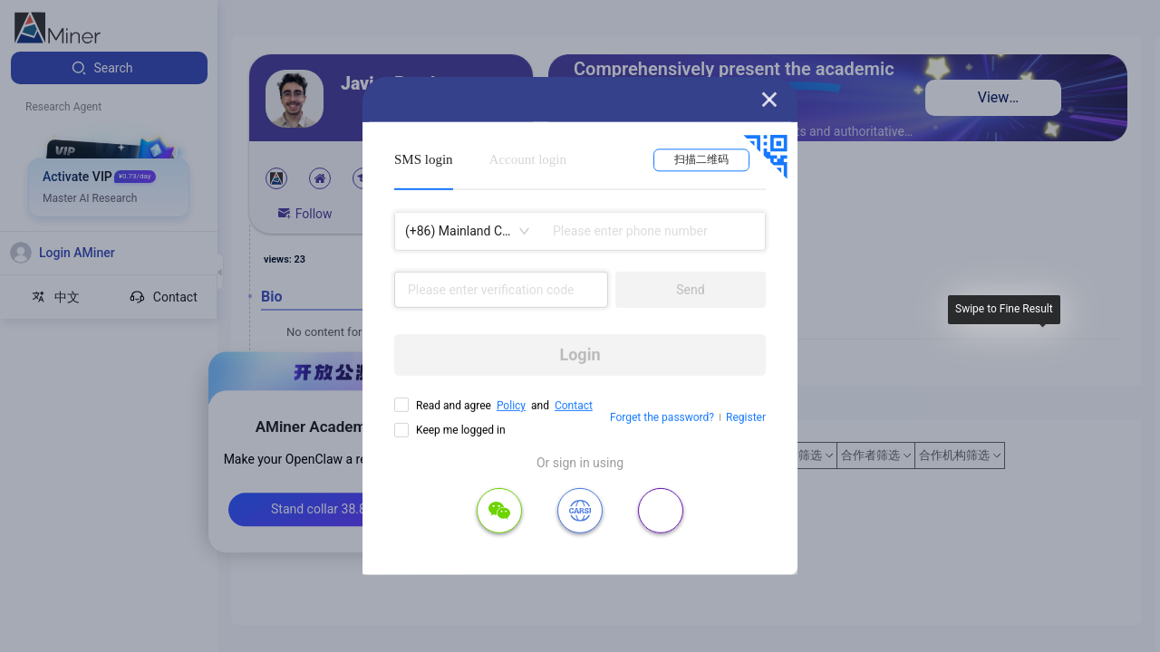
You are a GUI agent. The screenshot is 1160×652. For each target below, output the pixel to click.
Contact (574, 405)
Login (579, 354)
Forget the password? (662, 417)
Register (746, 417)
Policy (511, 405)
